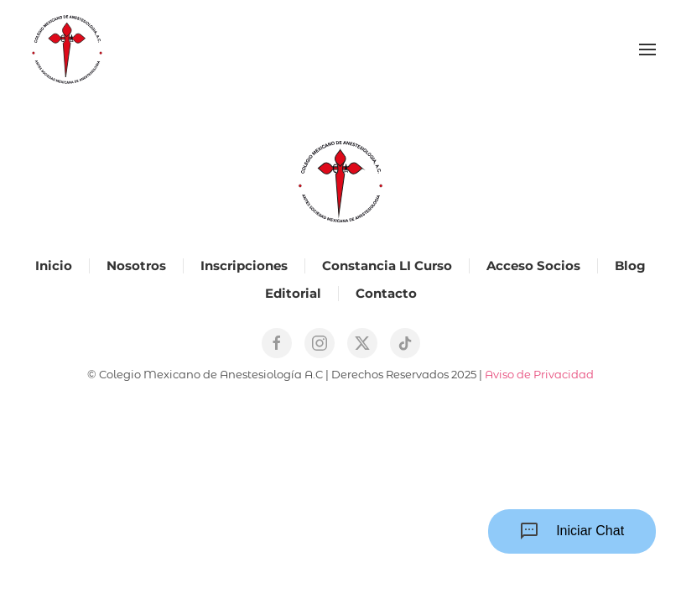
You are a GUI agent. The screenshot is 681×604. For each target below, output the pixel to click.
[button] (647, 49)
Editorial (293, 293)
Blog (630, 265)
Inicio (53, 265)
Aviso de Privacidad (539, 374)
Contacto (386, 293)
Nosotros (136, 265)
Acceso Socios (533, 265)
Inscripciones (244, 265)
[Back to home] (67, 49)
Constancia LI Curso (387, 265)
